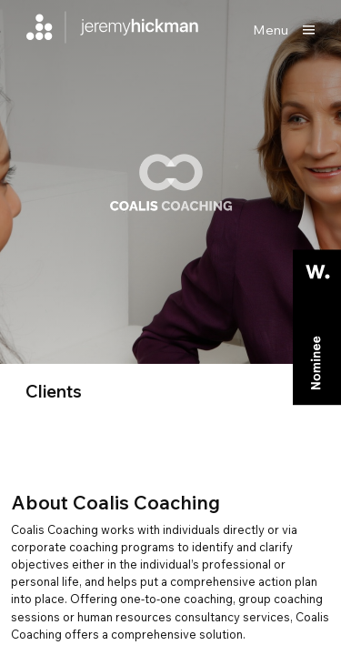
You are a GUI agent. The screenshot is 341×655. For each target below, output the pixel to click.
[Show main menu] (284, 30)
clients (53, 391)
